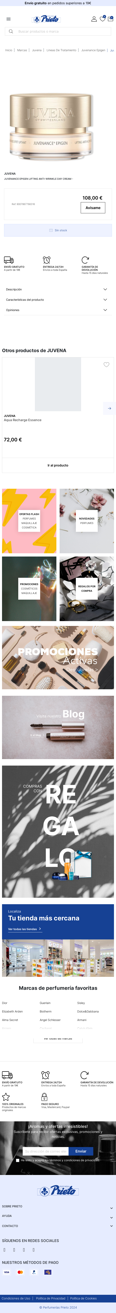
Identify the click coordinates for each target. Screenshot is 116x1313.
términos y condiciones (64, 1160)
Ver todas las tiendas (25, 928)
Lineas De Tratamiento (61, 50)
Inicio (8, 50)
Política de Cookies (83, 1298)
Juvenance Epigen (93, 50)
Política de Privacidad (50, 1298)
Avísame (93, 208)
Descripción (14, 289)
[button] (110, 19)
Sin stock (58, 230)
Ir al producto (58, 465)
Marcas (22, 50)
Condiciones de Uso (16, 1298)
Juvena (37, 50)
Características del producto (25, 299)
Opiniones (12, 310)
